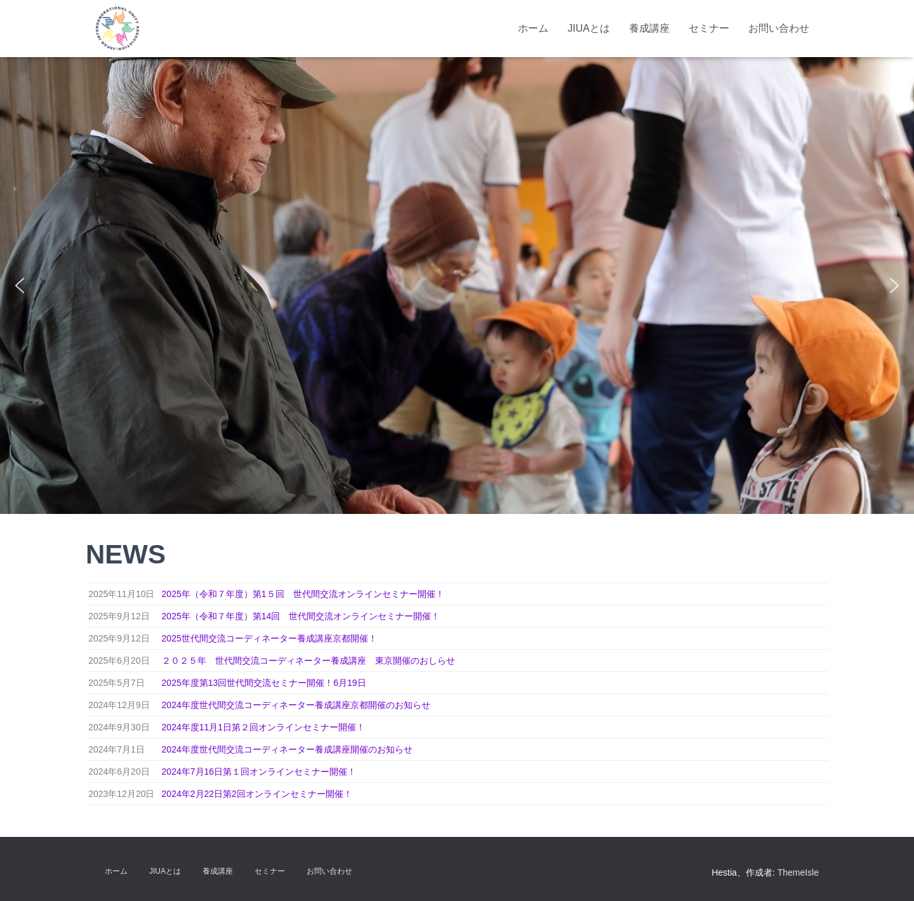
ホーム (533, 28)
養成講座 (649, 28)
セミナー (709, 28)
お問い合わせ (778, 28)
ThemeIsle (798, 872)
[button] (20, 285)
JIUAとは (588, 28)
